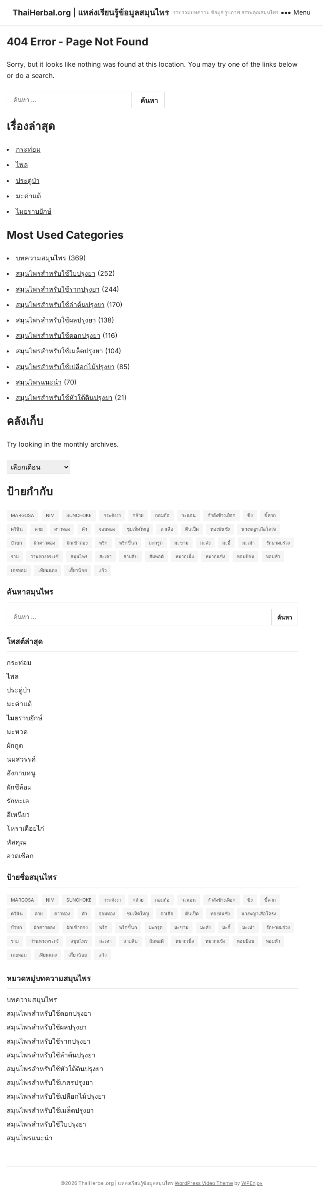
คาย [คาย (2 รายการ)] (39, 529)
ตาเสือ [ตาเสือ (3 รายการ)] (166, 529)
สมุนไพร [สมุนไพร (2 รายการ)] (79, 557)
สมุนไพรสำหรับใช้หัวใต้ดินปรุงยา (64, 397)
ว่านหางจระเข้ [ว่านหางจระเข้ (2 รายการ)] (44, 557)
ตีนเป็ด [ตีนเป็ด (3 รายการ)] (192, 529)
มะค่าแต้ (28, 196)
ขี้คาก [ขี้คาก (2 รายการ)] (270, 515)
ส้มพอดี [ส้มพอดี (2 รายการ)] (156, 557)
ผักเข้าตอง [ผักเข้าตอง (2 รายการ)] (77, 543)
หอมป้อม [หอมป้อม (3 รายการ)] (245, 557)
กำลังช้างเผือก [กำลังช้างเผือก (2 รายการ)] (221, 515)
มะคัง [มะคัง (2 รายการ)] (205, 543)
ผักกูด (15, 745)
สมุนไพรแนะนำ (39, 382)
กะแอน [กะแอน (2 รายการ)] (188, 515)
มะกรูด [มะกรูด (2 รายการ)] (156, 543)
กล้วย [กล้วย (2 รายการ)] (138, 515)
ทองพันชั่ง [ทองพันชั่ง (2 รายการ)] (220, 529)
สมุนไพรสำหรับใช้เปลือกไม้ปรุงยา (65, 366)
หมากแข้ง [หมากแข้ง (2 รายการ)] (215, 557)
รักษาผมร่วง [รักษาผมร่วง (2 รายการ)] (278, 543)
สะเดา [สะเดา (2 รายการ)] (105, 557)
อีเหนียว (18, 814)
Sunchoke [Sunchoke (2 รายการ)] (79, 515)
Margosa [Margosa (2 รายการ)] (22, 515)
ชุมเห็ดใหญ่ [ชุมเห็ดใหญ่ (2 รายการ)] (138, 529)
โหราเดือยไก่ (25, 828)
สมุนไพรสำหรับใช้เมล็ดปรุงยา (59, 351)
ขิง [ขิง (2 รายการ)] (250, 515)
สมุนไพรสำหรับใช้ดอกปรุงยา (58, 335)
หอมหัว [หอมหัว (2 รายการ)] (273, 557)
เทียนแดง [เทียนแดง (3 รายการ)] (47, 570)
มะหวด (17, 731)
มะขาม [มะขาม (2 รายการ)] (181, 543)
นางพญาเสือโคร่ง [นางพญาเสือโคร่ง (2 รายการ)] (258, 529)
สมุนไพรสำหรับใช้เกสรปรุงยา (50, 1082)
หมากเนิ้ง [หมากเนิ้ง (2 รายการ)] (184, 557)
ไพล (22, 164)
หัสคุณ (16, 842)
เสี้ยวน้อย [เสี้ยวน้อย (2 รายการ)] (77, 570)
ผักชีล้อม (19, 787)
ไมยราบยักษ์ (34, 211)
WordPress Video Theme (204, 1183)
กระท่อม (28, 149)
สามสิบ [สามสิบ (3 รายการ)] (130, 557)
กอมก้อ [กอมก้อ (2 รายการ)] (162, 515)
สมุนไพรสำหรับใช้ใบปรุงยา (55, 273)
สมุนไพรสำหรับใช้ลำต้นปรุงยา (60, 304)
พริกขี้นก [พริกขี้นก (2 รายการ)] (128, 543)
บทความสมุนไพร (41, 258)
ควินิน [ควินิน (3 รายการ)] (17, 529)
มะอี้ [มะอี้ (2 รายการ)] (226, 543)
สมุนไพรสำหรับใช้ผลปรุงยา (56, 320)
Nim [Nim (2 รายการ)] (50, 515)
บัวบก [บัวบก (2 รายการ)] (16, 543)
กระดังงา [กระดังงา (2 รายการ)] (112, 515)
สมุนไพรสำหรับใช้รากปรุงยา (58, 289)
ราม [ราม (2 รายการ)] (15, 557)
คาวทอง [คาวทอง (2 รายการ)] (62, 529)
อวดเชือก (20, 856)
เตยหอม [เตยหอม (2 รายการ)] (19, 570)
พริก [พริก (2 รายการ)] (103, 543)
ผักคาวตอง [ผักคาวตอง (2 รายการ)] (44, 543)
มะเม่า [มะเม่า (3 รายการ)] (248, 543)
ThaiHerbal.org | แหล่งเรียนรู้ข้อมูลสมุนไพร (91, 12)
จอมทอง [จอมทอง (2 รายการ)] (107, 529)
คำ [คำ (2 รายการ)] (84, 529)
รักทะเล (18, 801)
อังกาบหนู (21, 773)
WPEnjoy (252, 1183)
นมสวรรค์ (21, 759)
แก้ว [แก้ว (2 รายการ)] (102, 570)
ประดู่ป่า (28, 180)
